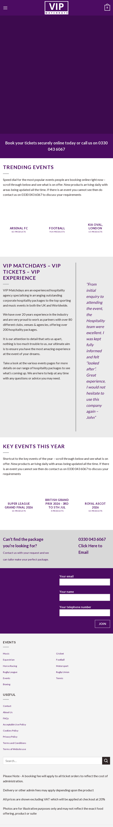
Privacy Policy (10, 736)
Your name (84, 597)
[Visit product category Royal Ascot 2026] (95, 503)
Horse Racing (10, 665)
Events (6, 678)
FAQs (6, 718)
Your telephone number (84, 612)
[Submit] (106, 761)
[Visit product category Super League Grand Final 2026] (19, 503)
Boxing (6, 684)
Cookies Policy (10, 730)
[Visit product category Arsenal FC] (19, 224)
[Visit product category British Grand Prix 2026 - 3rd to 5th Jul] (57, 503)
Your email (84, 581)
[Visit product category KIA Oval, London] (95, 224)
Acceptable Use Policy (14, 724)
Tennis (59, 678)
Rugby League (10, 672)
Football (60, 659)
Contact (7, 705)
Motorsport (62, 665)
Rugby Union (62, 672)
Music (6, 653)
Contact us (10, 552)
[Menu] (5, 8)
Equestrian (9, 659)
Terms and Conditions (14, 743)
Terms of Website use (14, 749)
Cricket (60, 653)
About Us (8, 712)
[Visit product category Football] (57, 224)
